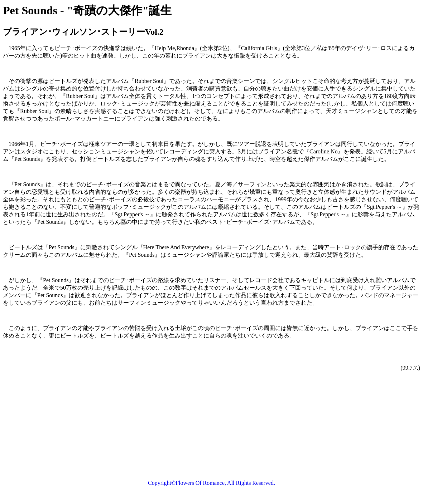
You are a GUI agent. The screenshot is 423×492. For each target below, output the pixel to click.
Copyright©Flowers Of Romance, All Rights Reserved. (211, 483)
